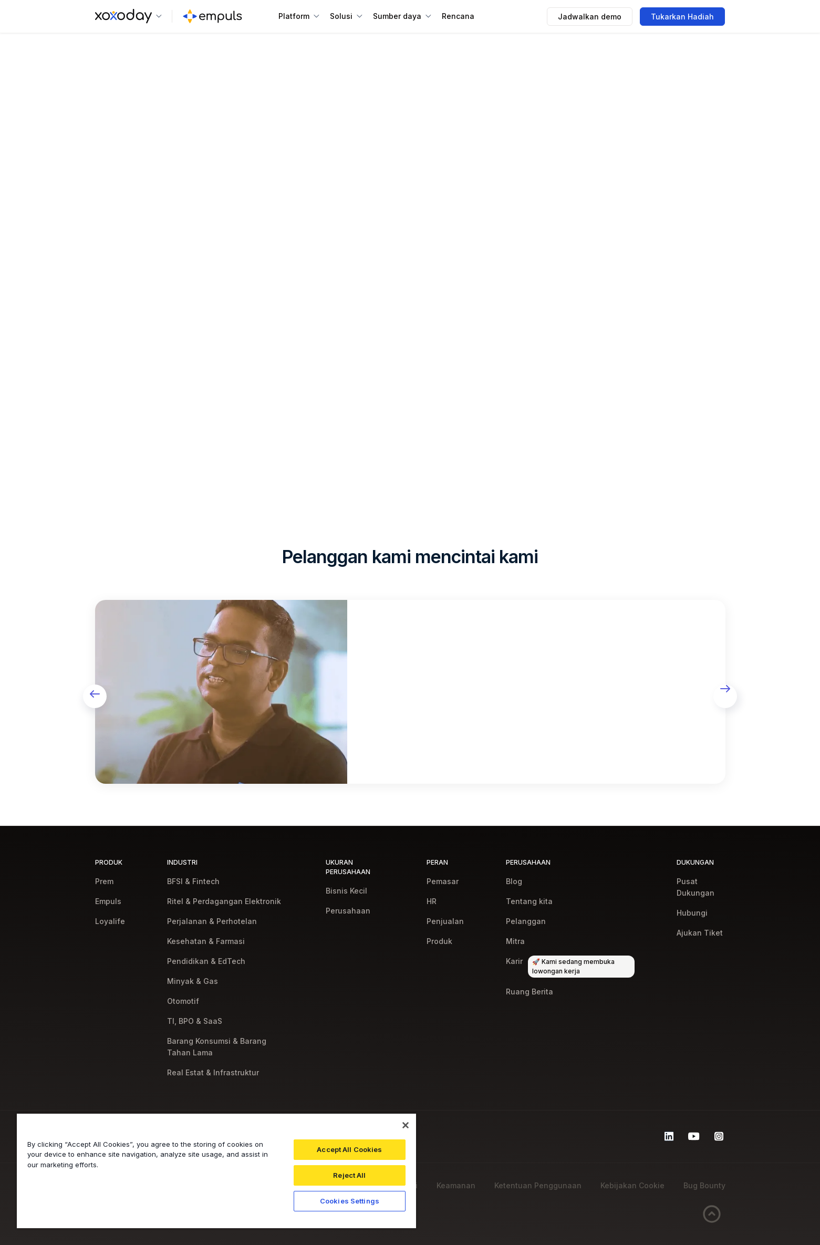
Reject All (349, 1175)
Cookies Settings (349, 1201)
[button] (128, 16)
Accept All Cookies (349, 1149)
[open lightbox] (221, 692)
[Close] (405, 1125)
